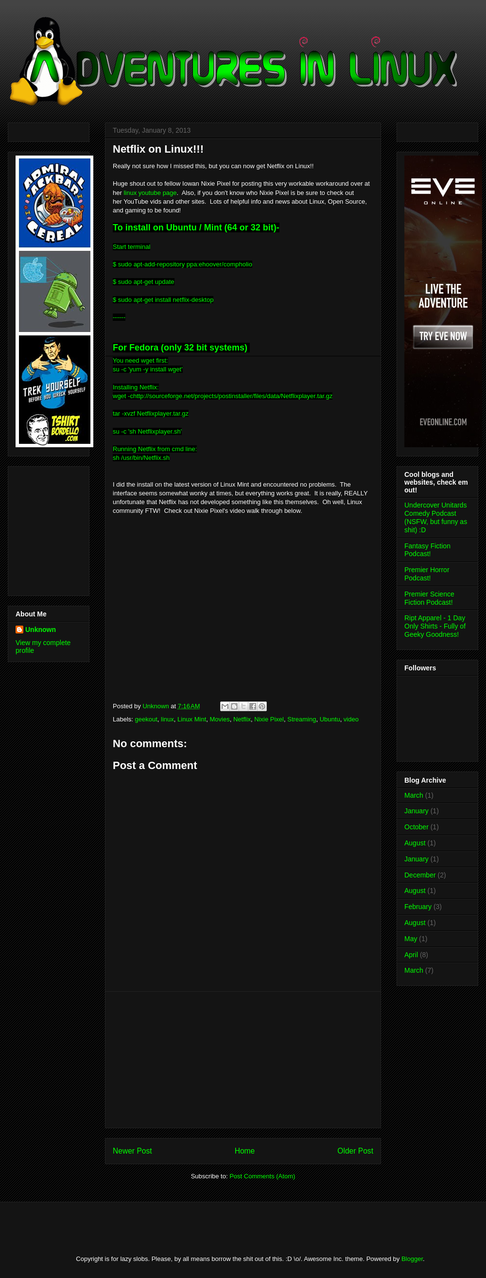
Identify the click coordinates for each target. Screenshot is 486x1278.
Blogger (412, 1258)
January (416, 811)
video (351, 719)
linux (167, 719)
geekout (146, 719)
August (415, 843)
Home (245, 1151)
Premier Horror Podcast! (427, 574)
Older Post (355, 1151)
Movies (220, 719)
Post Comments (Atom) (262, 1176)
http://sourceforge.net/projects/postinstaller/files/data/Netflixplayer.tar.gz (232, 396)
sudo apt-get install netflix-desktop (166, 299)
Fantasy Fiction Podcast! (427, 550)
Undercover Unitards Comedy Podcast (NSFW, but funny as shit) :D (435, 517)
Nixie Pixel (269, 719)
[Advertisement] (45, 528)
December (420, 875)
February (418, 906)
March (413, 795)
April (411, 955)
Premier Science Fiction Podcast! (429, 598)
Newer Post (132, 1151)
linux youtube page (149, 192)
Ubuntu (330, 719)
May (410, 939)
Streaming (301, 719)
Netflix (242, 719)
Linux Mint (191, 719)
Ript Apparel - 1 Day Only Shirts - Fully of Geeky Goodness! (435, 626)
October (416, 827)
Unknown (40, 629)
